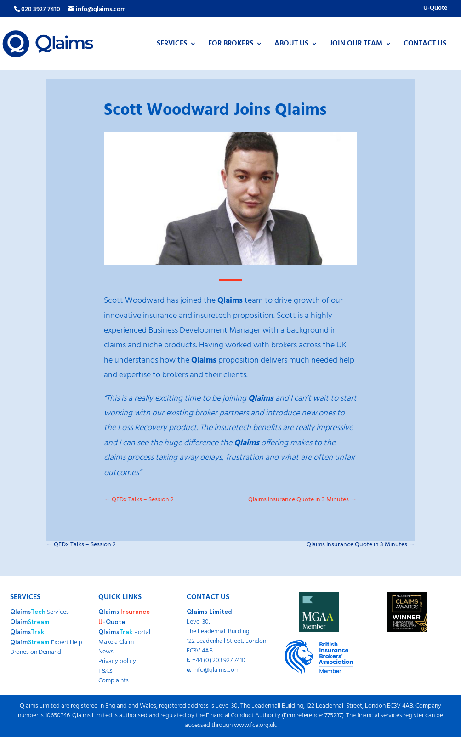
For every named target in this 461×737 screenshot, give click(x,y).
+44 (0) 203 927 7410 (218, 660)
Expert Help (46, 642)
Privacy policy (117, 661)
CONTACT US (425, 45)
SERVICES (172, 45)
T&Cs (105, 671)
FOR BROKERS (230, 45)
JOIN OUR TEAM (356, 45)
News (106, 651)
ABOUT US (291, 45)
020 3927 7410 (40, 9)
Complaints (113, 680)
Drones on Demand (35, 652)
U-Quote (435, 9)
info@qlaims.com (216, 670)
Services (39, 612)
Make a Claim (116, 642)
